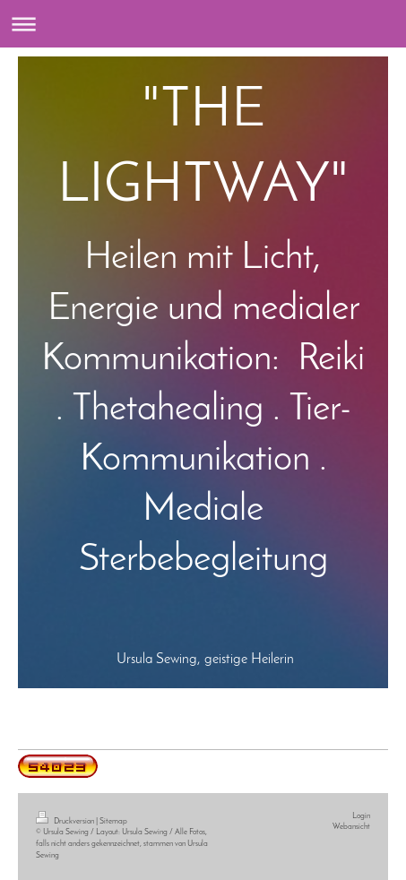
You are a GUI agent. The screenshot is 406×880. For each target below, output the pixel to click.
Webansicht (351, 827)
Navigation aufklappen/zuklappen (203, 23)
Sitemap (113, 821)
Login (361, 816)
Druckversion (66, 821)
